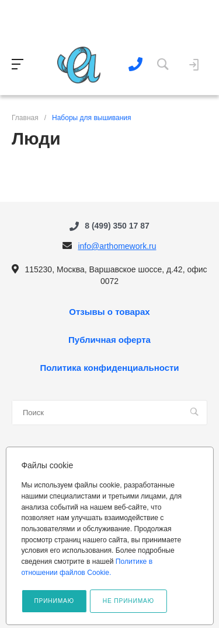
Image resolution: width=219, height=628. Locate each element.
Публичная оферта (109, 340)
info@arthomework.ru (117, 246)
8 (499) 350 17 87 (117, 225)
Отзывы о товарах (109, 312)
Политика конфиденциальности (109, 368)
